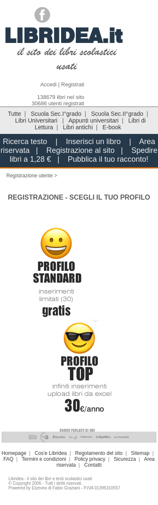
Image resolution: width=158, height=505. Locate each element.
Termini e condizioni (44, 459)
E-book (111, 127)
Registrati (72, 84)
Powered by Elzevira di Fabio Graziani (44, 488)
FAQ (8, 459)
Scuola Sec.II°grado (117, 113)
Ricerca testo (25, 141)
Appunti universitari (93, 120)
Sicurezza (125, 459)
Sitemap (140, 453)
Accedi (48, 84)
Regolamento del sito (99, 453)
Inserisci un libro (93, 141)
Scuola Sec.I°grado (56, 113)
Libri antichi (78, 127)
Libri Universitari (37, 120)
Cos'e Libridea (51, 453)
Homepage (14, 453)
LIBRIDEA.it (63, 35)
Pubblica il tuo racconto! (108, 159)
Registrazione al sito (80, 150)
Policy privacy (90, 459)
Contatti (93, 465)
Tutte (14, 113)
